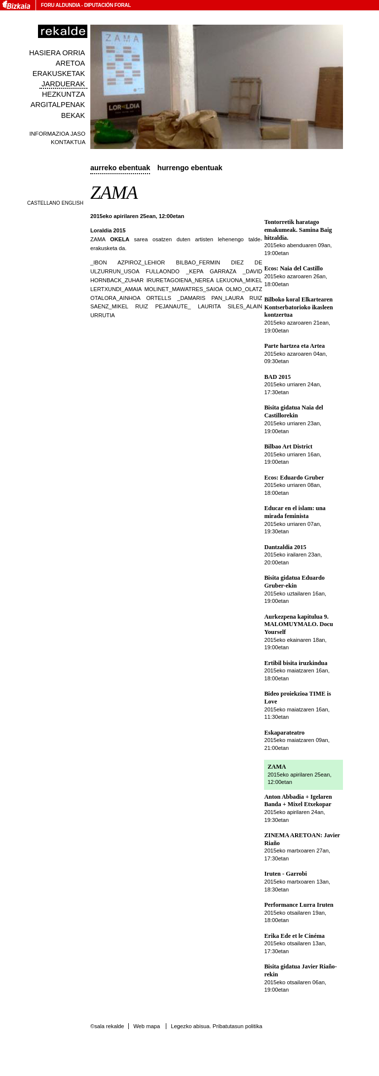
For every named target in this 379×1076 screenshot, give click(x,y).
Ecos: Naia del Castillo (293, 268)
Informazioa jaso (57, 133)
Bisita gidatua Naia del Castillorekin (293, 411)
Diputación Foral (107, 5)
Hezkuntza (63, 94)
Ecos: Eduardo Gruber (294, 477)
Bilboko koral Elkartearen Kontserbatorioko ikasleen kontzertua (298, 307)
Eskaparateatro (284, 732)
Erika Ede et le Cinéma (294, 935)
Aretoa (70, 63)
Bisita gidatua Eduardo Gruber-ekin (294, 581)
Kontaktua (68, 142)
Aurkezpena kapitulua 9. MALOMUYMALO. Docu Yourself (298, 624)
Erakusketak (59, 73)
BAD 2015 (277, 376)
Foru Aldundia (60, 5)
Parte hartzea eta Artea (294, 345)
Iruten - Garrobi (285, 873)
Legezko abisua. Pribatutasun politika (216, 1026)
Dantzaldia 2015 (285, 547)
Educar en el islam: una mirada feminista (294, 512)
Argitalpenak (58, 105)
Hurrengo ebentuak (190, 168)
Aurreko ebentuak (120, 168)
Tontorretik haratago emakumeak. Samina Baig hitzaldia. (298, 230)
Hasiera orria (57, 53)
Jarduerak (63, 84)
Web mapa (146, 1026)
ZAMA (276, 766)
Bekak (73, 115)
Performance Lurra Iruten (298, 904)
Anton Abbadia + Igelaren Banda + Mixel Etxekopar (298, 800)
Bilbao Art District (288, 446)
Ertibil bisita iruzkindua (295, 663)
